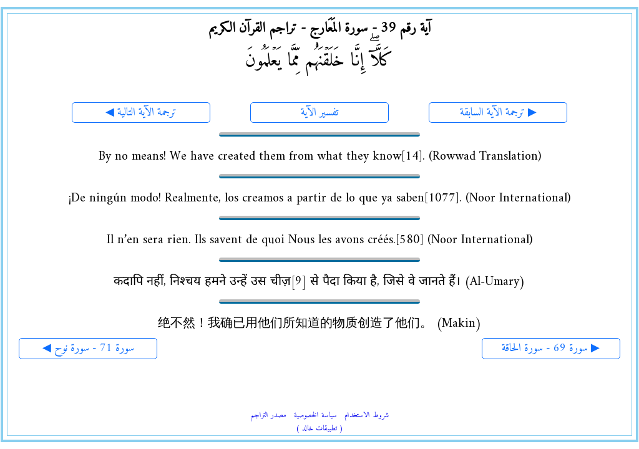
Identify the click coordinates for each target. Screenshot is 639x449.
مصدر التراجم (268, 415)
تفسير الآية (319, 112)
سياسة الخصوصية (315, 415)
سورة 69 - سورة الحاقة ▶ (551, 348)
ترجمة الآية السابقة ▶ (498, 112)
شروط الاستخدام (366, 415)
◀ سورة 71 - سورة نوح (88, 348)
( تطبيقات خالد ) (319, 428)
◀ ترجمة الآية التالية (141, 112)
